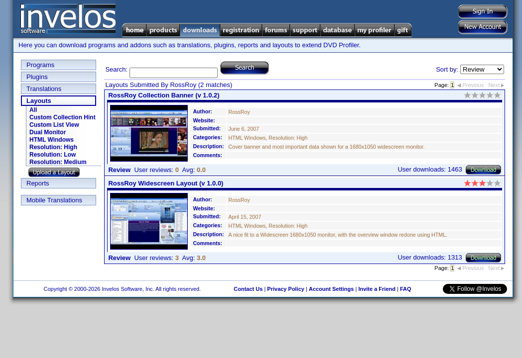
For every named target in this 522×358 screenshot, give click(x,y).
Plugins (37, 77)
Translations (43, 88)
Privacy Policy (285, 289)
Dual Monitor (47, 132)
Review (119, 170)
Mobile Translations (54, 200)
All (33, 109)
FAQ (405, 289)
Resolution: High (53, 147)
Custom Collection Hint (62, 117)
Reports (37, 183)
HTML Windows (51, 139)
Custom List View (54, 124)
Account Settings (331, 289)
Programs (40, 65)
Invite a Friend (376, 289)
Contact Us (248, 289)
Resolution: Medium (58, 162)
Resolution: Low (52, 154)
